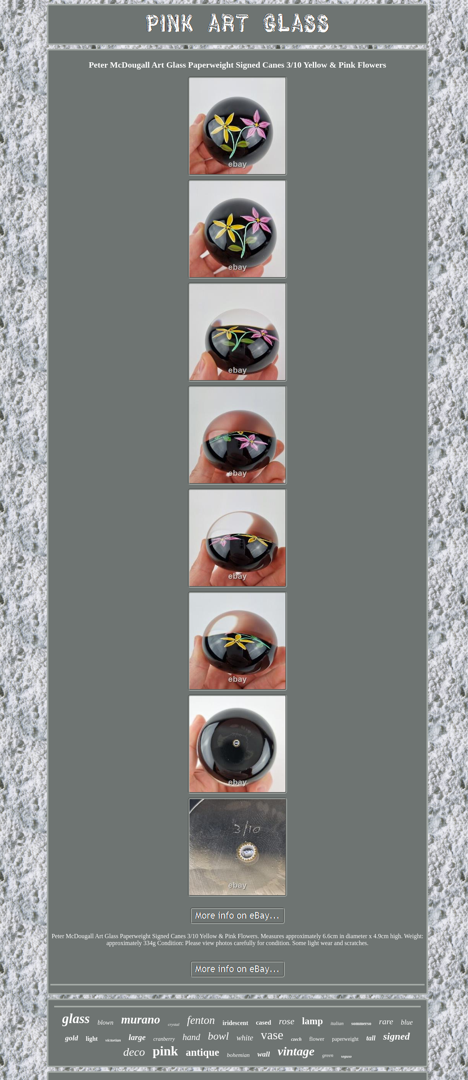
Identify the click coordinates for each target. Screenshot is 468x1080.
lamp (312, 1021)
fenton (201, 1020)
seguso (346, 1056)
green (327, 1055)
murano (140, 1019)
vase (272, 1035)
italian (337, 1023)
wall (263, 1054)
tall (370, 1038)
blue (407, 1022)
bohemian (238, 1055)
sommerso (361, 1023)
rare (386, 1021)
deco (134, 1051)
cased (263, 1022)
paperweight (345, 1039)
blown (106, 1022)
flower (316, 1039)
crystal (173, 1024)
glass (76, 1018)
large (137, 1037)
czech (296, 1039)
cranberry (164, 1039)
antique (202, 1052)
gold (71, 1038)
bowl (218, 1036)
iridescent (235, 1023)
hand (191, 1037)
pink (165, 1051)
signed (396, 1036)
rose (286, 1021)
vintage (295, 1051)
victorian (113, 1040)
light (92, 1038)
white (245, 1037)
